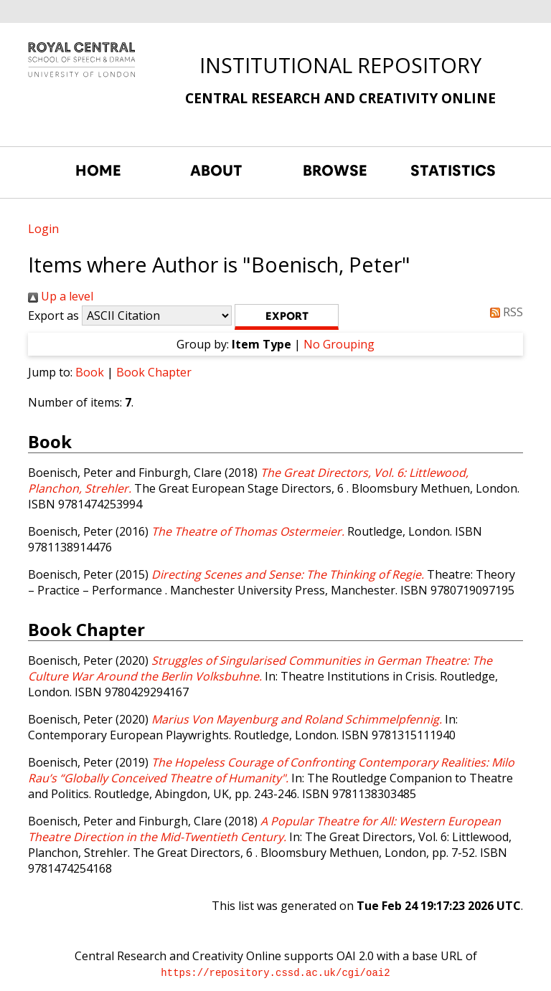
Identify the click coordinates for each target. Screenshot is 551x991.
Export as (53, 315)
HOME (98, 170)
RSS (503, 312)
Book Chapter (154, 372)
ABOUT (216, 170)
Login (43, 229)
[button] (287, 317)
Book (89, 372)
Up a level (60, 296)
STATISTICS (453, 170)
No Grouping (339, 344)
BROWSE (335, 170)
